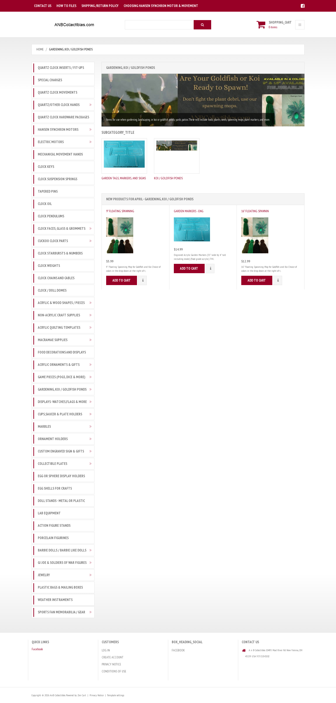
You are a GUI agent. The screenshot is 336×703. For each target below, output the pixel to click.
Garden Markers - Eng (188, 211)
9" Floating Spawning (120, 211)
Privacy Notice (111, 664)
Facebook (37, 649)
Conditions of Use (114, 671)
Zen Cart (81, 695)
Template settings (115, 695)
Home (40, 49)
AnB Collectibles (57, 695)
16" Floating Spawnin (255, 211)
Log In (106, 650)
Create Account (112, 657)
